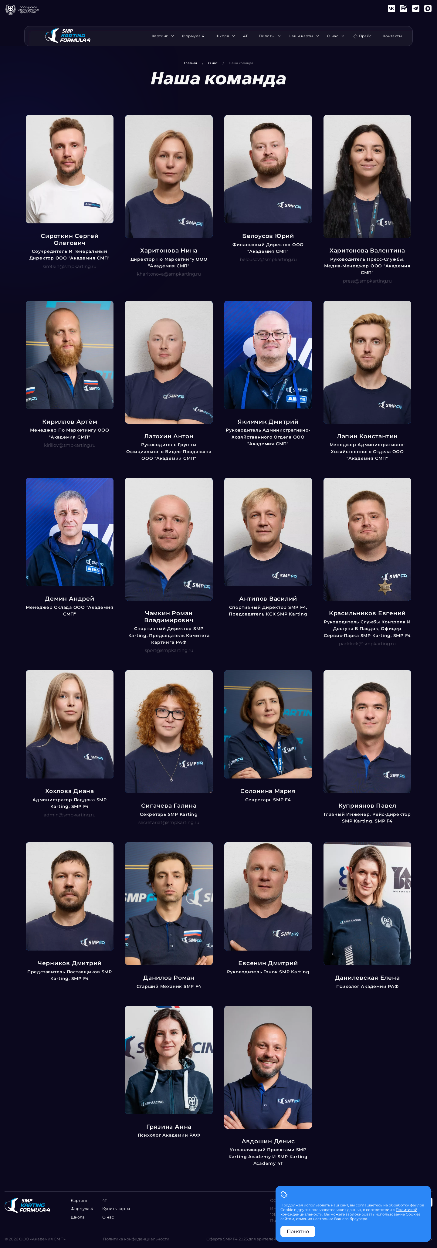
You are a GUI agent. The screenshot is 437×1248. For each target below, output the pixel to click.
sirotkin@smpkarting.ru (70, 266)
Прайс (365, 36)
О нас (334, 36)
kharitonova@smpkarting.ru (169, 274)
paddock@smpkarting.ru (367, 643)
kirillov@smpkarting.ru (70, 445)
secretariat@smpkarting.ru (168, 822)
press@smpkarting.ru (367, 281)
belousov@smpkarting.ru (268, 259)
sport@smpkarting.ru (169, 650)
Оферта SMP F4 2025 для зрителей (241, 1238)
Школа (223, 36)
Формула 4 (193, 36)
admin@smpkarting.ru (70, 815)
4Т (245, 36)
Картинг (161, 36)
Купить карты (116, 1208)
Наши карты (302, 36)
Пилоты (268, 36)
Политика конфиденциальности (136, 1238)
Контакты (392, 36)
